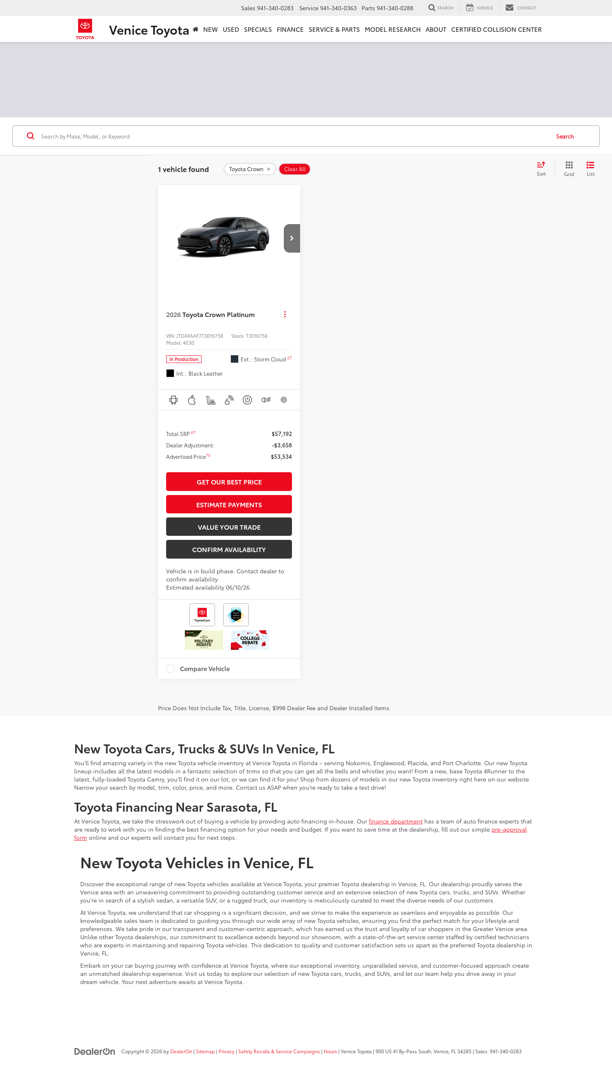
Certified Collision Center (496, 28)
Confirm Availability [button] (229, 549)
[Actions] (285, 314)
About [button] (436, 28)
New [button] (210, 28)
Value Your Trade (229, 526)
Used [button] (231, 28)
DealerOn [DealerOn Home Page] (181, 1051)
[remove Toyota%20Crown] (250, 169)
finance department (396, 821)
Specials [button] (258, 28)
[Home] (195, 29)
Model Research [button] (393, 28)
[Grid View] (567, 169)
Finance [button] (290, 28)
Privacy (227, 1051)
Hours (330, 1051)
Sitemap (205, 1051)
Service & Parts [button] (334, 28)
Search (565, 136)
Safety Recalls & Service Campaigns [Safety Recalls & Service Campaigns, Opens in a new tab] (279, 1051)
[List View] (590, 169)
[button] (292, 238)
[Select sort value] (544, 169)
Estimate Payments (229, 504)
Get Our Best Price (229, 481)
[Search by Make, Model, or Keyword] (294, 136)
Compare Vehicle (205, 669)
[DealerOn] (95, 1051)
